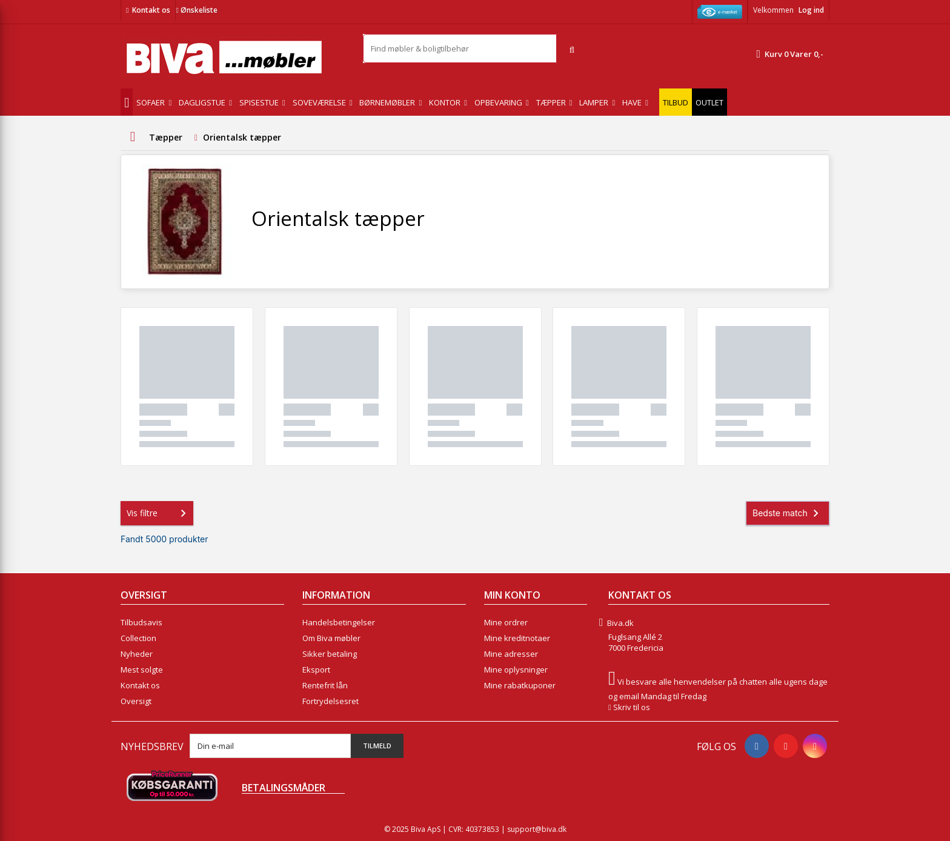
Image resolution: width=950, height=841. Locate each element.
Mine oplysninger (516, 669)
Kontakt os (151, 10)
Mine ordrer (506, 622)
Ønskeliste (196, 10)
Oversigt (136, 701)
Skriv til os (631, 707)
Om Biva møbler (331, 638)
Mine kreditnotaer (517, 638)
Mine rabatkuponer (520, 685)
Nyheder (137, 653)
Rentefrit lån (325, 685)
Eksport (316, 669)
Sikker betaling (329, 653)
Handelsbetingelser (338, 622)
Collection (138, 638)
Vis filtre (159, 513)
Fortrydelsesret (330, 701)
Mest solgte (142, 669)
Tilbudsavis (141, 622)
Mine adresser (511, 653)
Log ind (811, 10)
